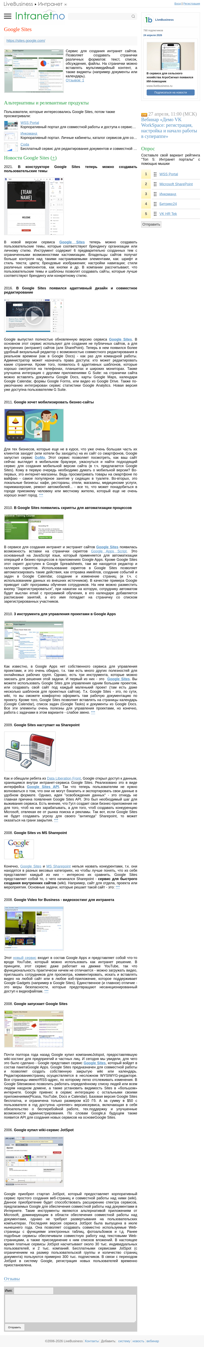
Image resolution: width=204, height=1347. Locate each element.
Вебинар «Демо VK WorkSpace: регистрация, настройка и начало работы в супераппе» (169, 128)
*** (41, 495)
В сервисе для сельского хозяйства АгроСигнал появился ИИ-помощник (170, 77)
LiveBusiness (164, 19)
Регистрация (191, 3)
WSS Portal (30, 123)
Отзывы (12, 1278)
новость (138, 1341)
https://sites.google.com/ (26, 41)
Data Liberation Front (64, 778)
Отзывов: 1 (75, 80)
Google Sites (120, 339)
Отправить (151, 224)
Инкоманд (29, 134)
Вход (178, 3)
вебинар (152, 1341)
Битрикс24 (168, 204)
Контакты (92, 1341)
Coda (25, 144)
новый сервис (24, 958)
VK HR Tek (168, 214)
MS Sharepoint (58, 866)
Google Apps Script (109, 551)
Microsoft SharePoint (176, 184)
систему (124, 1341)
